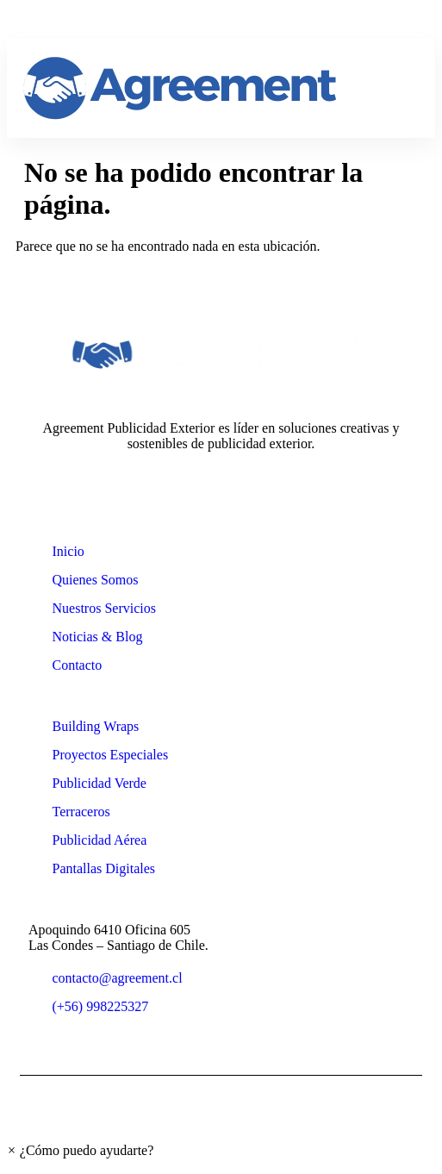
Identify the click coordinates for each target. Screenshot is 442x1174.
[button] (80, 1150)
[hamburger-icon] (402, 88)
